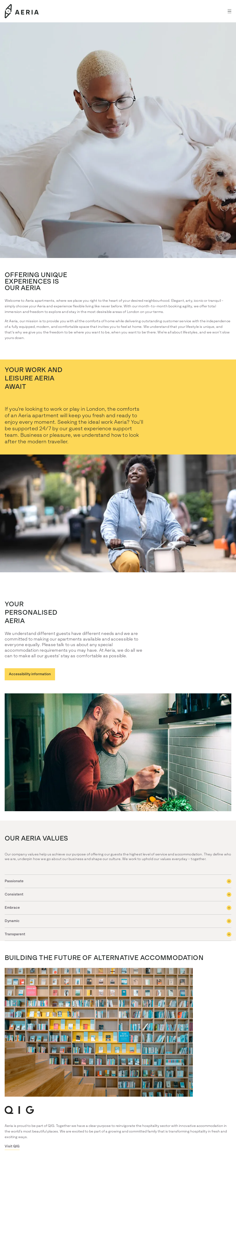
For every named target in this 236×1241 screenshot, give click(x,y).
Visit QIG (12, 1146)
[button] (229, 11)
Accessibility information (30, 674)
